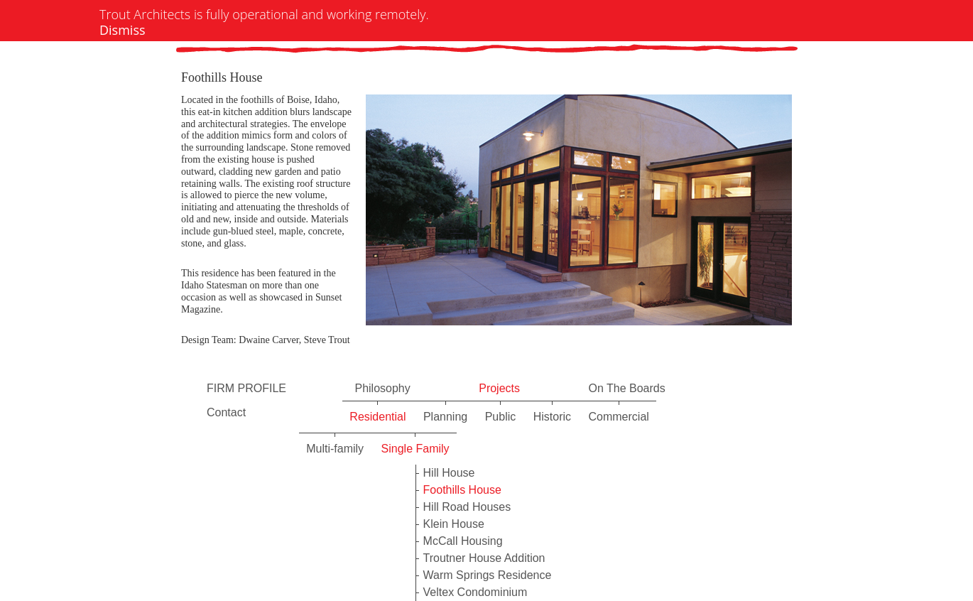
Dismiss (122, 29)
